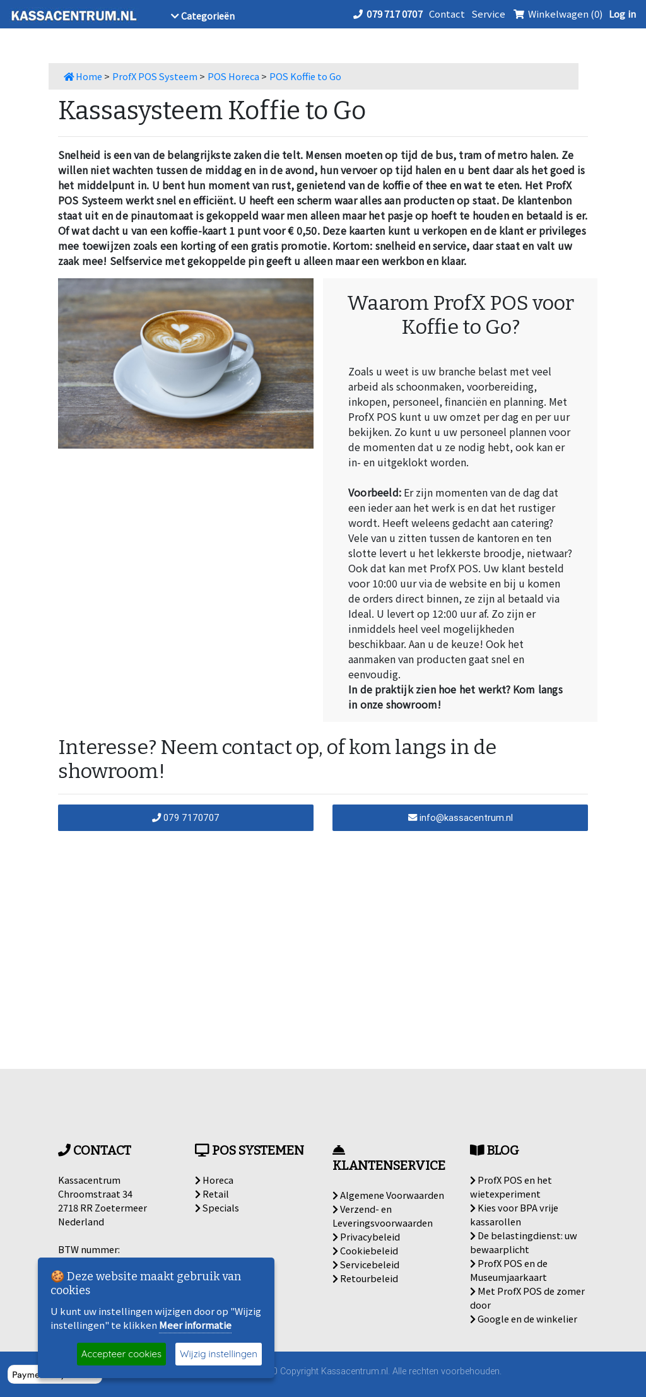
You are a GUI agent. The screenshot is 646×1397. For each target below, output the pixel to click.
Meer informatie (195, 1324)
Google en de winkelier (523, 1318)
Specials (217, 1207)
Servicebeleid (365, 1264)
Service (488, 13)
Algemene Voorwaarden (388, 1194)
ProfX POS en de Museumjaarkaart (509, 1269)
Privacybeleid (366, 1236)
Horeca (214, 1179)
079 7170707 (186, 817)
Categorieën (203, 15)
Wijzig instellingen (218, 1354)
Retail (212, 1193)
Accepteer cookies (121, 1354)
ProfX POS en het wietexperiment (511, 1186)
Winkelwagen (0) (557, 13)
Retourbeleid (365, 1278)
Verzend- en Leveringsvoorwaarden (382, 1215)
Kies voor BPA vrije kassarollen (514, 1214)
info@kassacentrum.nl (460, 817)
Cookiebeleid (365, 1250)
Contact (447, 13)
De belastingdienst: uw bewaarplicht (523, 1242)
